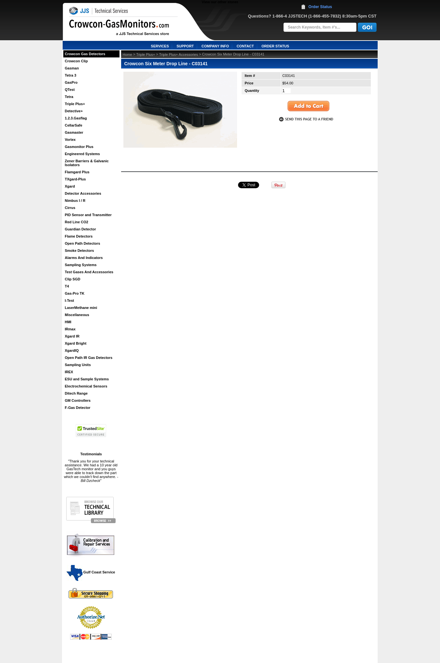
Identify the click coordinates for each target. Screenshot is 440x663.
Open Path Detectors (82, 243)
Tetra (69, 97)
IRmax (70, 329)
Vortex (70, 139)
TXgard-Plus (75, 179)
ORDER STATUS (275, 46)
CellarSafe (73, 125)
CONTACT (245, 46)
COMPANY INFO (215, 46)
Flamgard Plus (77, 172)
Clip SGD (73, 279)
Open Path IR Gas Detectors (89, 358)
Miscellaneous (77, 315)
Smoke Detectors (79, 250)
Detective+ (74, 111)
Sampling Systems (81, 265)
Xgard (70, 186)
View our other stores (220, 2)
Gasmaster (74, 132)
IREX (69, 372)
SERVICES (160, 46)
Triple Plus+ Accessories (178, 54)
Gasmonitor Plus (79, 147)
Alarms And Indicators (84, 258)
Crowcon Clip (76, 61)
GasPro (71, 82)
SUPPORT (185, 46)
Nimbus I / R (75, 201)
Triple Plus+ (75, 104)
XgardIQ (72, 350)
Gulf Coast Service (91, 572)
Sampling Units (78, 365)
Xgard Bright (76, 343)
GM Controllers (78, 400)
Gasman (72, 68)
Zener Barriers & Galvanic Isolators (87, 163)
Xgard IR (72, 336)
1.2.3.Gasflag (76, 118)
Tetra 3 (70, 75)
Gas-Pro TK (75, 293)
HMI (68, 322)
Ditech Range (76, 393)
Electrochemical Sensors (86, 386)
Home (127, 54)
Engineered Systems (82, 154)
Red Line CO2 (76, 222)
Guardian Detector (80, 229)
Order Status (320, 7)
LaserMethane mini (81, 308)
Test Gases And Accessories (89, 272)
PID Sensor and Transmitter (88, 215)
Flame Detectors (79, 236)
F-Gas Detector (78, 408)
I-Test (69, 300)
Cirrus (70, 208)
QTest (70, 90)
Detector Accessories (83, 193)
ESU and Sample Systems (87, 379)
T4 (67, 286)
